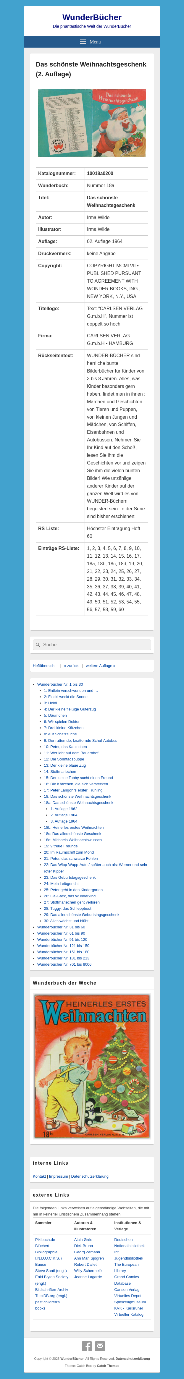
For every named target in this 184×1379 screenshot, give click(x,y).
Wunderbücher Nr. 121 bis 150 (63, 945)
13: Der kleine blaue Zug (65, 765)
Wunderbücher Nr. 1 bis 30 (60, 684)
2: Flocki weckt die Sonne (66, 697)
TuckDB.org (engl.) (51, 1296)
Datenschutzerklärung (90, 1176)
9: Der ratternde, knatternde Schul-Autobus (80, 740)
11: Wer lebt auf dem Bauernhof (71, 753)
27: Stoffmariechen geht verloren (72, 902)
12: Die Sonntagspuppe (64, 759)
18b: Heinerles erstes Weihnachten (74, 827)
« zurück (71, 665)
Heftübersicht (44, 665)
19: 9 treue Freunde (61, 846)
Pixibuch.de (45, 1239)
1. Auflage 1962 (64, 809)
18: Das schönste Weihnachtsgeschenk (77, 796)
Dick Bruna (83, 1246)
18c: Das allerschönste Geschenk (72, 833)
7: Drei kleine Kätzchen (64, 728)
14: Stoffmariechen (60, 771)
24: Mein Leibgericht (61, 883)
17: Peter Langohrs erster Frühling (73, 790)
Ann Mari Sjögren (89, 1258)
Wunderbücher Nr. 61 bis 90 (61, 933)
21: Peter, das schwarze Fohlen (71, 858)
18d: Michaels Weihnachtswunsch (73, 840)
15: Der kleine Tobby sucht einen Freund (78, 778)
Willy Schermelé (88, 1270)
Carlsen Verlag (126, 1289)
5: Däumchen (55, 715)
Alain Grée (83, 1239)
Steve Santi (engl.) (51, 1270)
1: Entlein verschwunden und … (71, 690)
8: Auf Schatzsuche (60, 734)
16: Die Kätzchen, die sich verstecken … (78, 784)
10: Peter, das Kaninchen (65, 746)
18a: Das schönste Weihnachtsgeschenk (79, 802)
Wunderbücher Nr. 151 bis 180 (63, 952)
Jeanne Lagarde (88, 1277)
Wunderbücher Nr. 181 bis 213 (63, 958)
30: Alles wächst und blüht (66, 921)
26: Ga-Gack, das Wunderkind (70, 896)
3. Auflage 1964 (64, 821)
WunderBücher (92, 17)
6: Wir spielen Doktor (62, 721)
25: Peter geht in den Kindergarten (73, 890)
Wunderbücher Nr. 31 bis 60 (61, 927)
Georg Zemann (87, 1252)
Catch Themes (108, 1365)
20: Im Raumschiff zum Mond (69, 852)
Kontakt (39, 1176)
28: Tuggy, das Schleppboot (67, 908)
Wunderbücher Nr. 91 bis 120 (62, 939)
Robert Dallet (85, 1264)
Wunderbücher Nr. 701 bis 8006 (64, 964)
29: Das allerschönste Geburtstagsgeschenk (82, 914)
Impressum (58, 1176)
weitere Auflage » (100, 665)
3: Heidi (50, 703)
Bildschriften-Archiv (51, 1289)
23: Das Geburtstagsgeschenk (70, 877)
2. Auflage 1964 (64, 815)
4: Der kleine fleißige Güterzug (70, 709)
